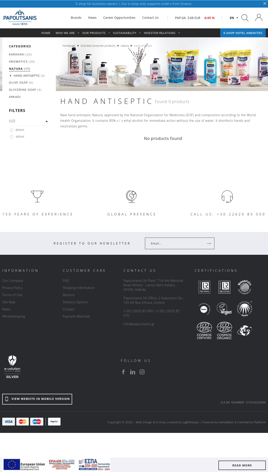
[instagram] (142, 371)
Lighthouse (190, 422)
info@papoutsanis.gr (139, 324)
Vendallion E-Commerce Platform (242, 422)
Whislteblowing (13, 316)
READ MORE (242, 465)
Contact (69, 309)
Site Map (8, 302)
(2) (29, 76)
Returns (69, 295)
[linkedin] (132, 371)
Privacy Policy (12, 288)
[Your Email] (176, 243)
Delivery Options (75, 302)
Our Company (12, 280)
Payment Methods (76, 316)
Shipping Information (79, 288)
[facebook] (123, 371)
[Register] (209, 243)
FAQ (66, 280)
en (232, 18)
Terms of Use (12, 295)
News (6, 309)
